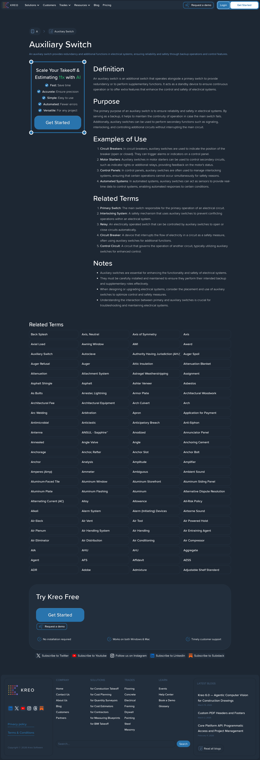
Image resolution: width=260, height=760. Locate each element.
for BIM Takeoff (99, 724)
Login (223, 5)
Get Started (244, 5)
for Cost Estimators (101, 706)
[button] (32, 5)
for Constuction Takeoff (104, 689)
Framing (129, 706)
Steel (127, 724)
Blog (96, 5)
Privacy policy (17, 724)
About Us (61, 700)
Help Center (166, 694)
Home (59, 689)
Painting (129, 718)
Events (163, 689)
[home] (10, 5)
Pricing (107, 5)
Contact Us (62, 694)
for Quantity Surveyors (103, 700)
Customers (49, 5)
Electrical (130, 700)
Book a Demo (167, 700)
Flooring (129, 689)
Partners (61, 718)
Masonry (129, 730)
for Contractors (99, 712)
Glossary (164, 706)
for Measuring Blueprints (105, 718)
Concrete (130, 694)
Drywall (129, 712)
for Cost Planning (100, 694)
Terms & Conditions (21, 732)
